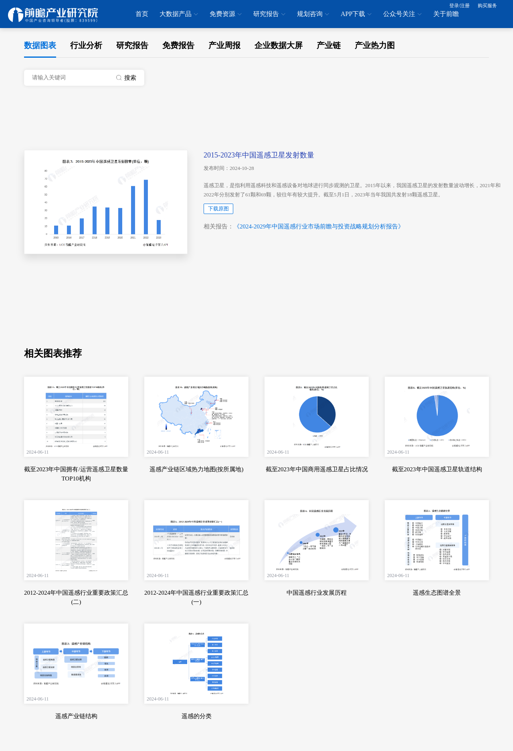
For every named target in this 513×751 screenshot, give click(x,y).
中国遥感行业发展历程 (317, 592)
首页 (141, 13)
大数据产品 (179, 14)
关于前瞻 (446, 13)
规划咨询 (313, 14)
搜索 (126, 78)
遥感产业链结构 (76, 716)
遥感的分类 (197, 716)
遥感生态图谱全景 (437, 592)
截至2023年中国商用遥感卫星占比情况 (317, 469)
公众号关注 (402, 14)
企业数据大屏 (278, 45)
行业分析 (86, 45)
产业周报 (224, 45)
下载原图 (218, 209)
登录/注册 (459, 5)
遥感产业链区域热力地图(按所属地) (196, 469)
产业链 (329, 45)
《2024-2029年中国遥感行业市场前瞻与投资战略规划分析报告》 (319, 226)
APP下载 (356, 14)
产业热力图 (375, 45)
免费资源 (226, 14)
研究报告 (269, 14)
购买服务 (487, 5)
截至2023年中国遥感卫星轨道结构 (437, 469)
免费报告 (178, 45)
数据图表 (40, 45)
